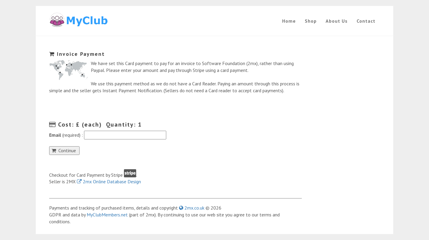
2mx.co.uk (191, 208)
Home (289, 21)
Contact (366, 21)
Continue (64, 150)
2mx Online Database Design (109, 181)
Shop (311, 21)
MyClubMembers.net (107, 215)
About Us (337, 21)
